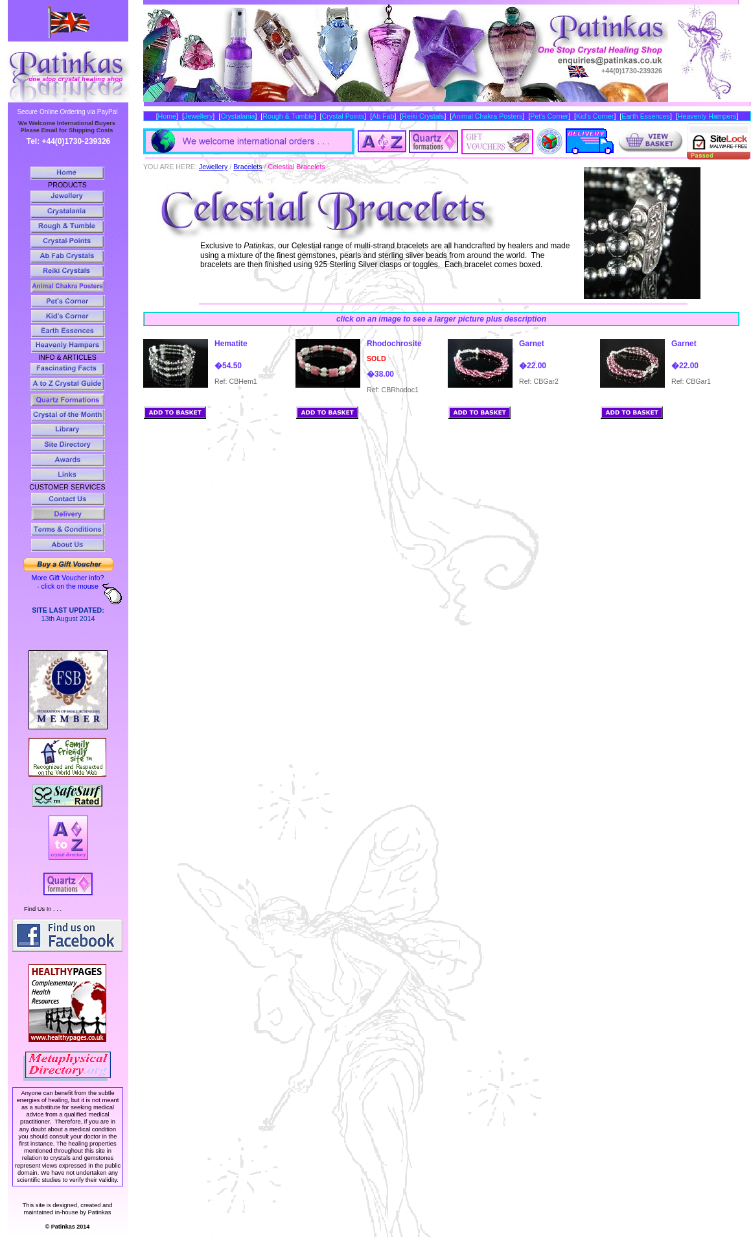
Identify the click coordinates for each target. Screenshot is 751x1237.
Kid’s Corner (595, 116)
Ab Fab (383, 116)
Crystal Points (343, 116)
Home (167, 116)
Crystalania (237, 116)
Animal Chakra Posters (487, 116)
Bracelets (247, 167)
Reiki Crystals (423, 116)
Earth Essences (645, 116)
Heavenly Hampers (707, 116)
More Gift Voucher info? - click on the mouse (68, 582)
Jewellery (198, 116)
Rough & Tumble (288, 116)
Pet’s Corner (549, 116)
